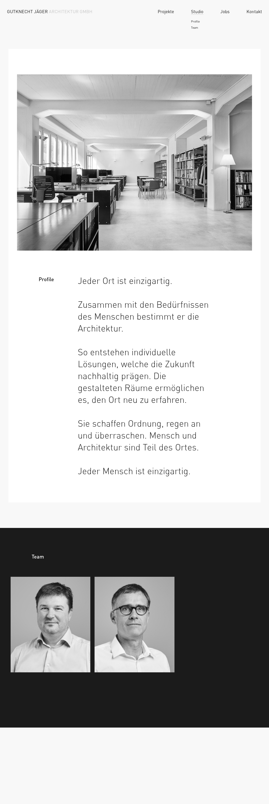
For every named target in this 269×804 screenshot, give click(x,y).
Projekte (166, 11)
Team (194, 27)
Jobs (224, 11)
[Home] (53, 12)
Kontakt (254, 11)
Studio (197, 11)
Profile (195, 21)
